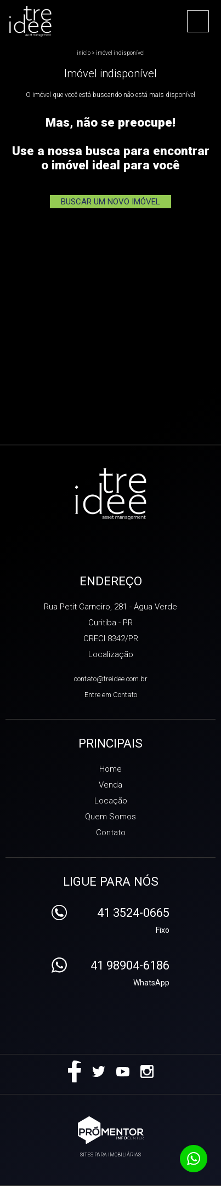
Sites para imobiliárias (110, 1155)
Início (83, 53)
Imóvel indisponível (120, 53)
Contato (111, 832)
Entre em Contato (110, 695)
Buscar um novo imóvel (110, 202)
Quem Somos (110, 817)
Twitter (99, 1071)
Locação (110, 801)
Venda (110, 785)
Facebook (75, 1071)
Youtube (123, 1071)
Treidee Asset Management (110, 494)
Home (110, 769)
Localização (110, 654)
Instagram (147, 1071)
